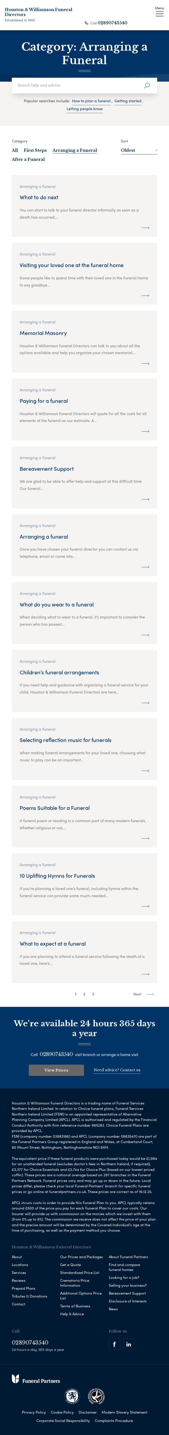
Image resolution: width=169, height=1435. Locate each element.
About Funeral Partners (128, 1256)
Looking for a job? (124, 1277)
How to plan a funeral (91, 101)
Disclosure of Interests (128, 1300)
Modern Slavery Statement (124, 1411)
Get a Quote (70, 1264)
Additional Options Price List (81, 1295)
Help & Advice (72, 1313)
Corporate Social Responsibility (63, 1419)
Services (19, 1272)
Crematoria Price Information (74, 1282)
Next (143, 994)
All (15, 150)
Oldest (139, 150)
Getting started (127, 101)
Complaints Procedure (114, 1419)
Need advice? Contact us (117, 1069)
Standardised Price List (79, 1272)
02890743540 (112, 22)
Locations (20, 1264)
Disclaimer (88, 1411)
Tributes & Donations (29, 1295)
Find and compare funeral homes (124, 1266)
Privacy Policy (34, 1411)
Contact (18, 1303)
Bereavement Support (127, 1292)
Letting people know (85, 108)
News (113, 1308)
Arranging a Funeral (75, 150)
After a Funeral (28, 159)
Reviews (19, 1280)
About (17, 1256)
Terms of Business (75, 1305)
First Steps (35, 150)
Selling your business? (128, 1284)
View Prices (56, 1070)
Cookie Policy (62, 1411)
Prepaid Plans (23, 1287)
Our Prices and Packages (81, 1256)
